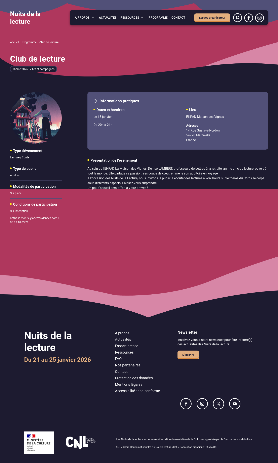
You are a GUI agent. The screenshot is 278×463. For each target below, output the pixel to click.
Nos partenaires (128, 365)
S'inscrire (188, 354)
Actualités (107, 17)
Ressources (129, 17)
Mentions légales (128, 384)
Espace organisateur (212, 17)
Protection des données (134, 378)
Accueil (14, 42)
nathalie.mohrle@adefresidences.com (33, 218)
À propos (82, 17)
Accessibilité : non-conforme (137, 391)
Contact (178, 17)
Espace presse (126, 346)
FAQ (118, 359)
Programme (158, 17)
